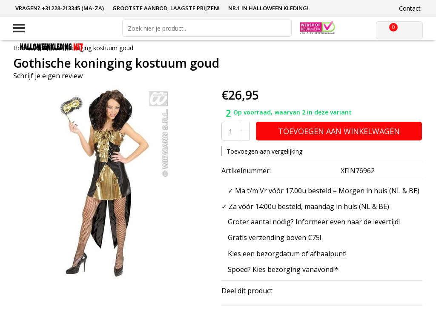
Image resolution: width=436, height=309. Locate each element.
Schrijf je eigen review (48, 75)
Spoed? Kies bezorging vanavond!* (283, 269)
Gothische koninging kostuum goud (84, 48)
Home (21, 48)
